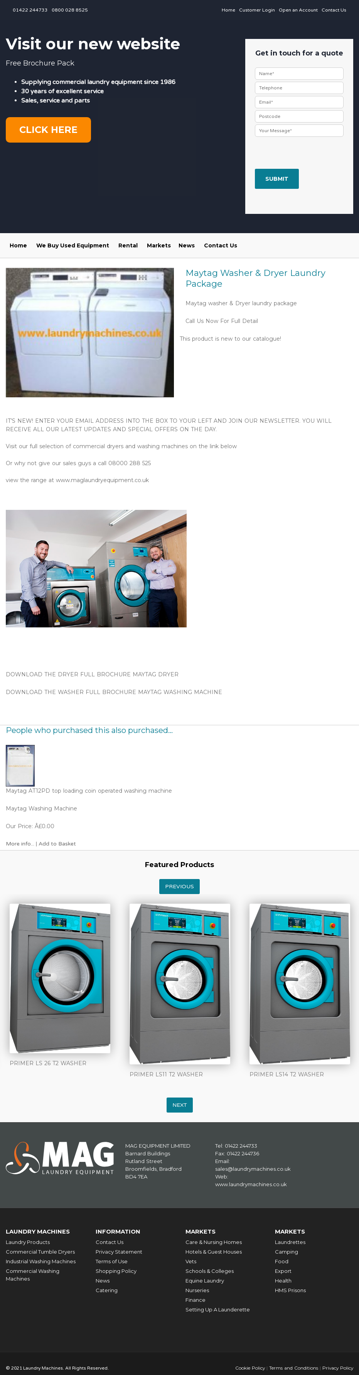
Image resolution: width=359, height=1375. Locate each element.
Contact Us (334, 10)
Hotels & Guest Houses (213, 1251)
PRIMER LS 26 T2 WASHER (48, 1063)
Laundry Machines (38, 1231)
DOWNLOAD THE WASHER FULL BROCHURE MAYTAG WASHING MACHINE (114, 692)
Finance (195, 1299)
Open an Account (298, 10)
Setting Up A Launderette (217, 1309)
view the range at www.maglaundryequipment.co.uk (78, 480)
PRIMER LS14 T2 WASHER (286, 1074)
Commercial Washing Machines (32, 1274)
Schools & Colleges (209, 1270)
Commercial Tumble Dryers (40, 1251)
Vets (190, 1261)
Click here (48, 129)
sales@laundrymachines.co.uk (253, 1169)
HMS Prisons (290, 1290)
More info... (20, 843)
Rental (128, 245)
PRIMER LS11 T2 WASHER (166, 1074)
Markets (159, 245)
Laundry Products (28, 1242)
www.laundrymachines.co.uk (251, 1184)
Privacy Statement (119, 1251)
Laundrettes (290, 1242)
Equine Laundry (204, 1280)
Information (118, 1231)
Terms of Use (112, 1261)
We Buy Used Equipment (72, 245)
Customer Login (257, 10)
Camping (286, 1251)
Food (281, 1261)
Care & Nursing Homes (213, 1242)
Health (283, 1280)
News (187, 245)
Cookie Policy (249, 1367)
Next (179, 1105)
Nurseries (197, 1290)
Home (228, 10)
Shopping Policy (116, 1270)
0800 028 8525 (70, 10)
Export (283, 1270)
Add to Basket (57, 843)
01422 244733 (30, 10)
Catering (107, 1290)
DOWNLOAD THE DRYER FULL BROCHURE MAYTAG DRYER (92, 674)
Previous (179, 886)
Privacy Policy (337, 1367)
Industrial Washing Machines (41, 1261)
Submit (276, 178)
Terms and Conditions (292, 1367)
